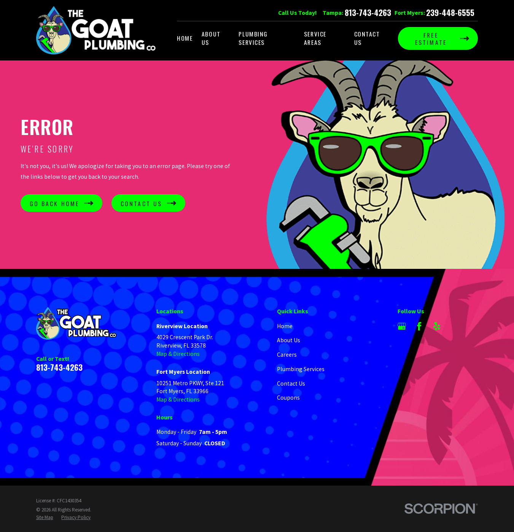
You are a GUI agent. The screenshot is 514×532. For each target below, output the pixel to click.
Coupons (288, 397)
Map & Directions (178, 353)
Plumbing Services (301, 369)
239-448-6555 (450, 13)
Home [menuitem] (185, 38)
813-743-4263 (368, 13)
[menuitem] (44, 517)
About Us (288, 340)
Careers (287, 354)
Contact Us (291, 383)
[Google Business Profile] (402, 326)
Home (285, 326)
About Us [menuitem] (211, 38)
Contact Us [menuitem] (367, 38)
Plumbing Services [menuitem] (253, 38)
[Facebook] (419, 326)
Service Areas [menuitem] (315, 38)
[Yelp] (437, 326)
